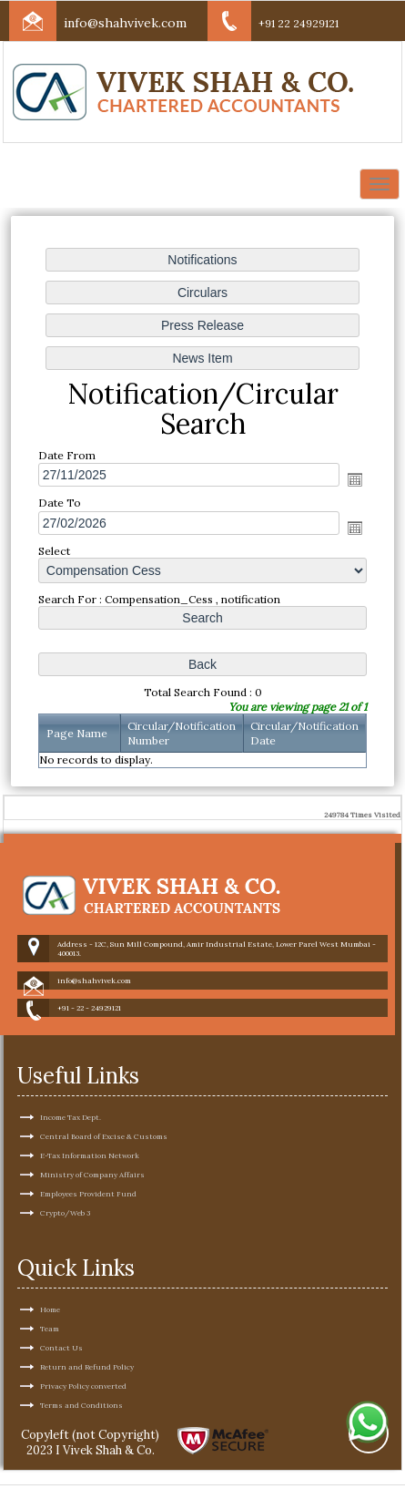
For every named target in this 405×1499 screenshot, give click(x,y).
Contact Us (61, 1284)
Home (50, 1245)
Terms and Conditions (81, 1341)
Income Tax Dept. (70, 1053)
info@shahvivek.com (125, 23)
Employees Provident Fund (88, 1130)
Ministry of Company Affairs (92, 1110)
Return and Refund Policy (87, 1303)
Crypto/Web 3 (65, 1149)
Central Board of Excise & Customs (103, 1072)
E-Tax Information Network (89, 1091)
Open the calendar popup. (355, 479)
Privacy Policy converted (83, 1322)
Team (49, 1264)
